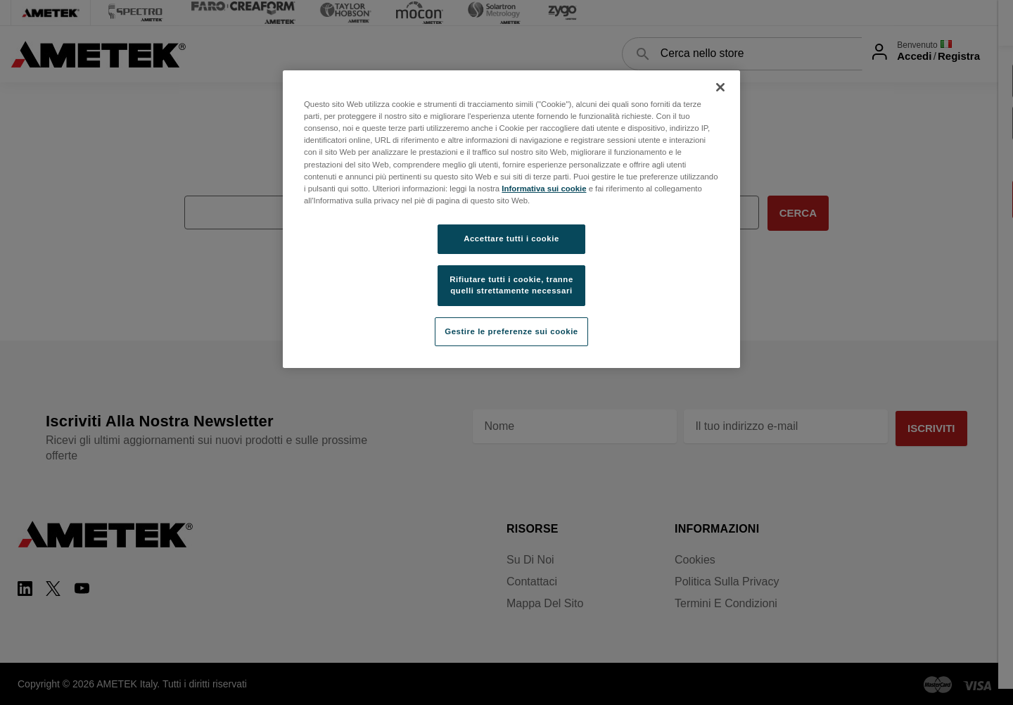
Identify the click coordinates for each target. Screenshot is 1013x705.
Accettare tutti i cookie (511, 238)
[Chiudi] (720, 87)
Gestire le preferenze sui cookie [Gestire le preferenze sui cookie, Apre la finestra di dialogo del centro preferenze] (511, 331)
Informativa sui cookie (544, 188)
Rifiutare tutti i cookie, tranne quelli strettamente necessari (511, 285)
